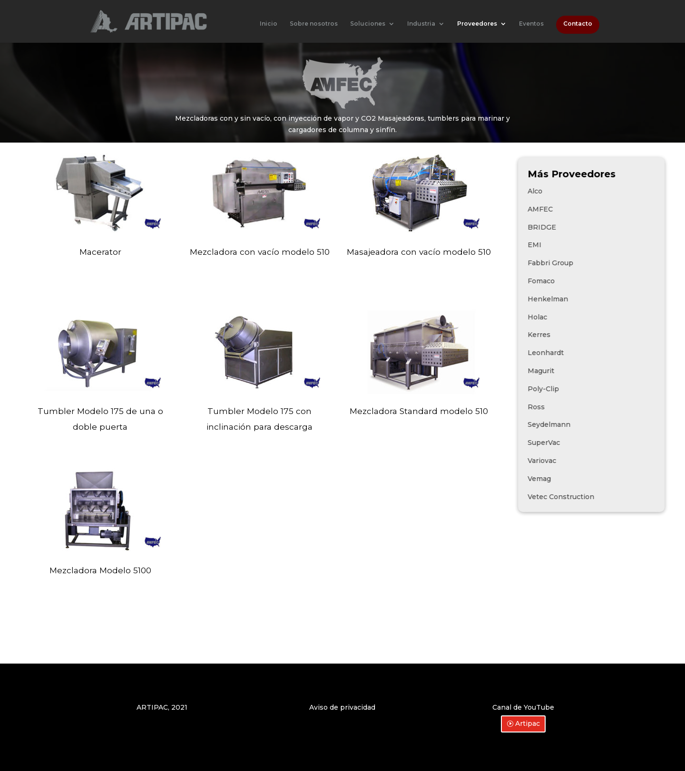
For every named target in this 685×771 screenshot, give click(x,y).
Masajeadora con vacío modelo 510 (419, 252)
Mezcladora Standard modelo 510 (419, 411)
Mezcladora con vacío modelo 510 (260, 252)
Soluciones (367, 23)
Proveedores (477, 23)
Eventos (531, 23)
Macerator (100, 252)
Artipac (527, 723)
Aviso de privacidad (342, 707)
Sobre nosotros (314, 23)
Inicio (268, 23)
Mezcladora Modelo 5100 (100, 570)
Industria (421, 23)
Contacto (577, 23)
